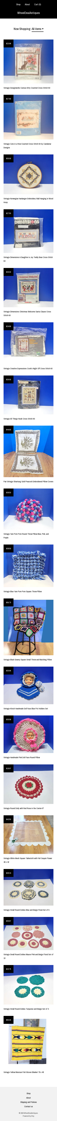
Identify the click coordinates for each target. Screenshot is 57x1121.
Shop (18, 4)
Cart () (37, 4)
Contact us (28, 1106)
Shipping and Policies (28, 1102)
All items (36, 29)
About (27, 4)
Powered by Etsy (28, 1116)
